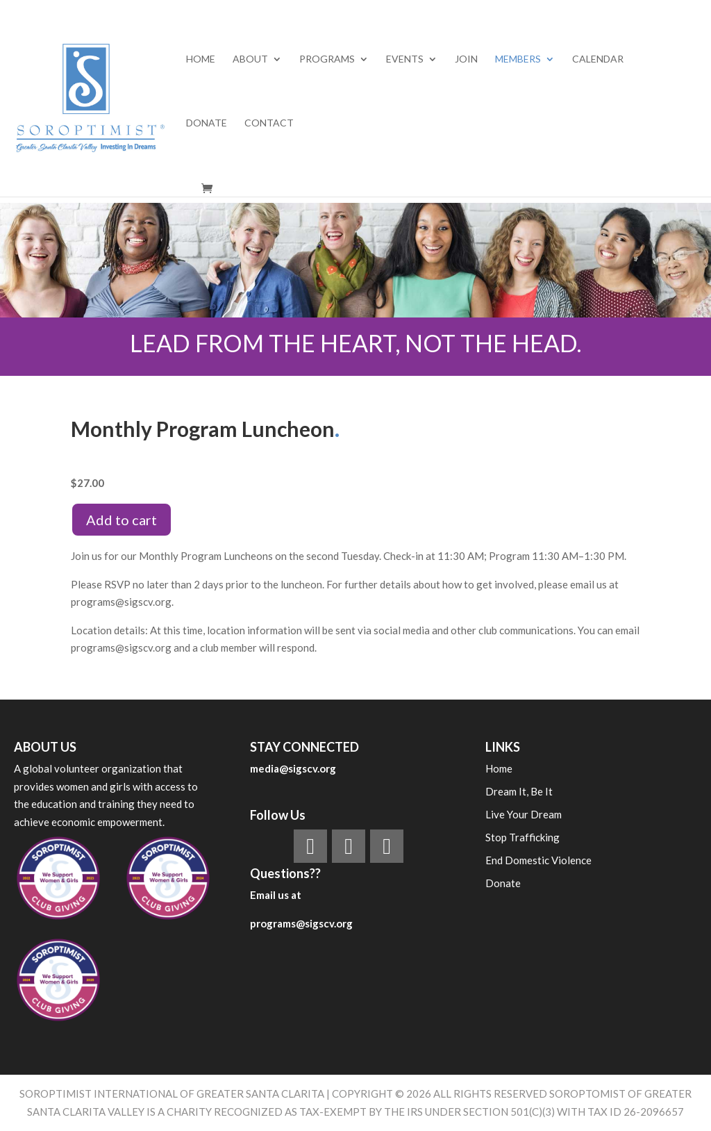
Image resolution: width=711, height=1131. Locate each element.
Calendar (598, 59)
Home (200, 59)
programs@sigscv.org (301, 923)
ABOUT (250, 59)
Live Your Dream (523, 814)
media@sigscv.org (293, 768)
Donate (206, 123)
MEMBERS (518, 59)
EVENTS (405, 59)
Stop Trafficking (522, 837)
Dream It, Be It (519, 791)
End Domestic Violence (538, 860)
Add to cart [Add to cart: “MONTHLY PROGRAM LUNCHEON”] (121, 519)
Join (466, 59)
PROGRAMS (327, 59)
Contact (269, 123)
